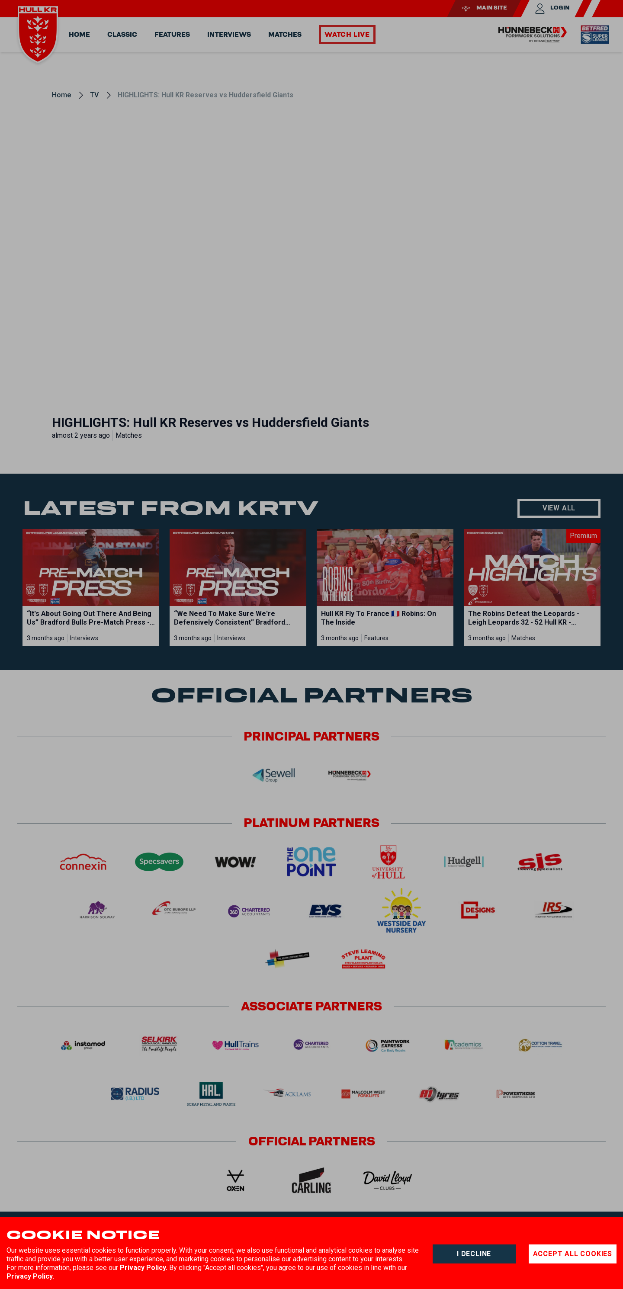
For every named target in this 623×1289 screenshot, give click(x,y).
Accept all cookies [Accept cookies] (572, 1254)
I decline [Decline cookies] (474, 1254)
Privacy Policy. (143, 1267)
